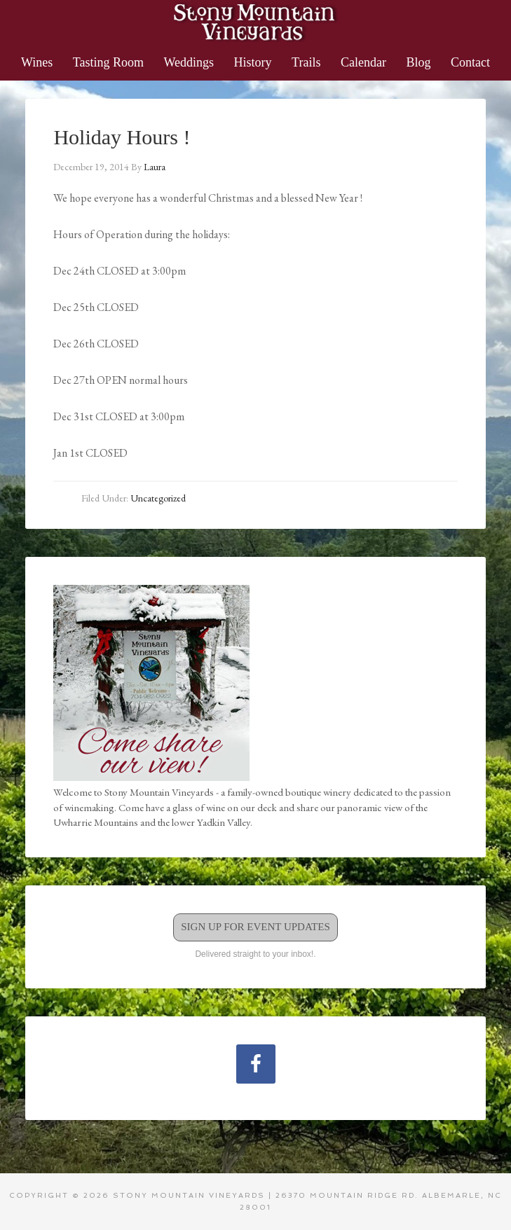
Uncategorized (158, 498)
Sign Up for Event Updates (255, 926)
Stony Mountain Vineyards (255, 21)
